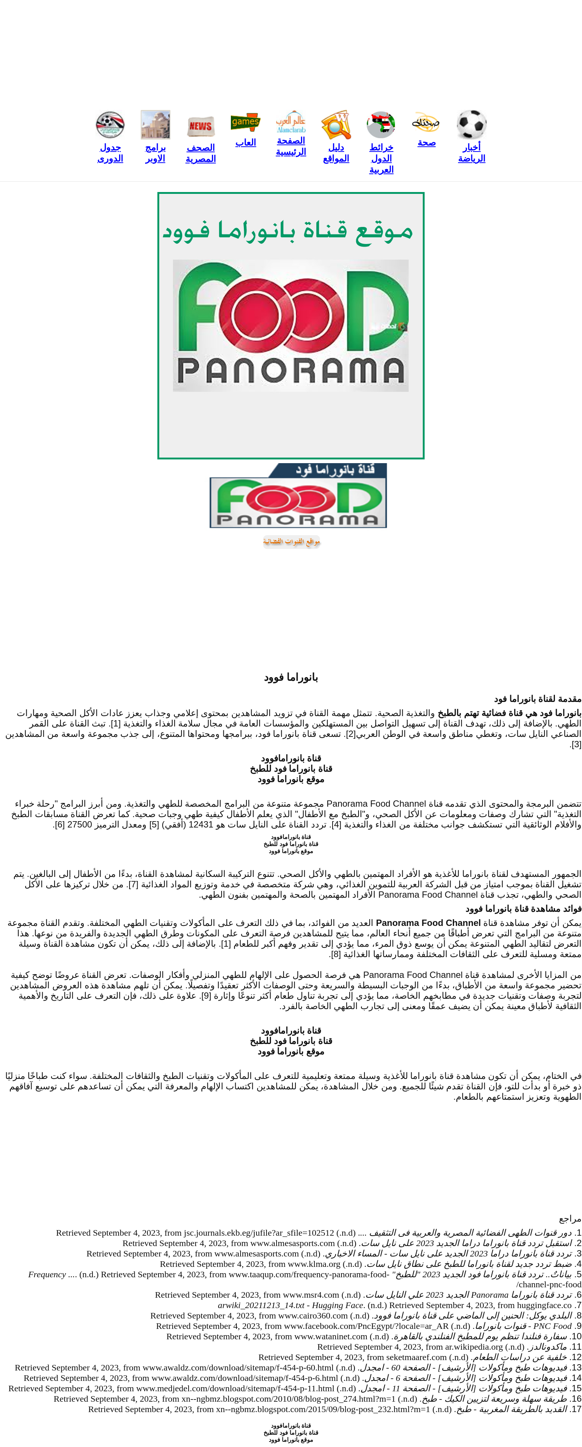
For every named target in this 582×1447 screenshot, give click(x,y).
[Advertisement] (291, 52)
